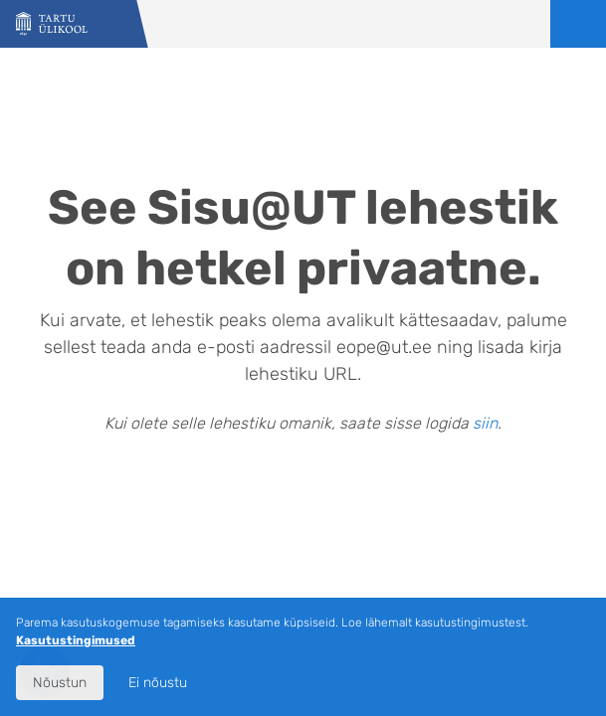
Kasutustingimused (75, 640)
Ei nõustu (157, 682)
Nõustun (60, 682)
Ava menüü (578, 24)
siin (485, 423)
